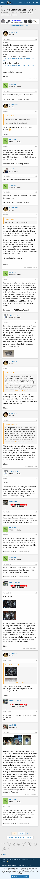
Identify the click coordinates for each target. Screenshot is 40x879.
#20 (36, 806)
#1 (36, 39)
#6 (36, 192)
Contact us (4, 859)
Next (21, 833)
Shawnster (5, 13)
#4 (36, 146)
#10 (36, 368)
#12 (36, 478)
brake (24, 13)
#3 (36, 111)
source (14, 15)
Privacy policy (25, 859)
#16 (36, 593)
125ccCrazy (13, 315)
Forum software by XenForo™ (16, 865)
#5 (36, 176)
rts (9, 15)
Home (3, 861)
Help (32, 859)
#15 (36, 564)
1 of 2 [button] (14, 833)
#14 (36, 535)
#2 (36, 91)
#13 (36, 512)
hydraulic (4, 15)
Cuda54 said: (9, 219)
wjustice (12, 84)
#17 (36, 660)
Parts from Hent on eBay (20, 25)
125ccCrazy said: (10, 424)
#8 (36, 279)
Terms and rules (15, 859)
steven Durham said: (11, 665)
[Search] (37, 2)
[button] (2, 2)
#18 (36, 711)
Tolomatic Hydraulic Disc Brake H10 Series (18, 65)
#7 (36, 215)
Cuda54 (12, 169)
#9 (36, 322)
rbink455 (12, 725)
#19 (36, 732)
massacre (13, 501)
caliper (30, 13)
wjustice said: (9, 116)
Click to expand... (20, 390)
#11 (36, 420)
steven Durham (15, 582)
